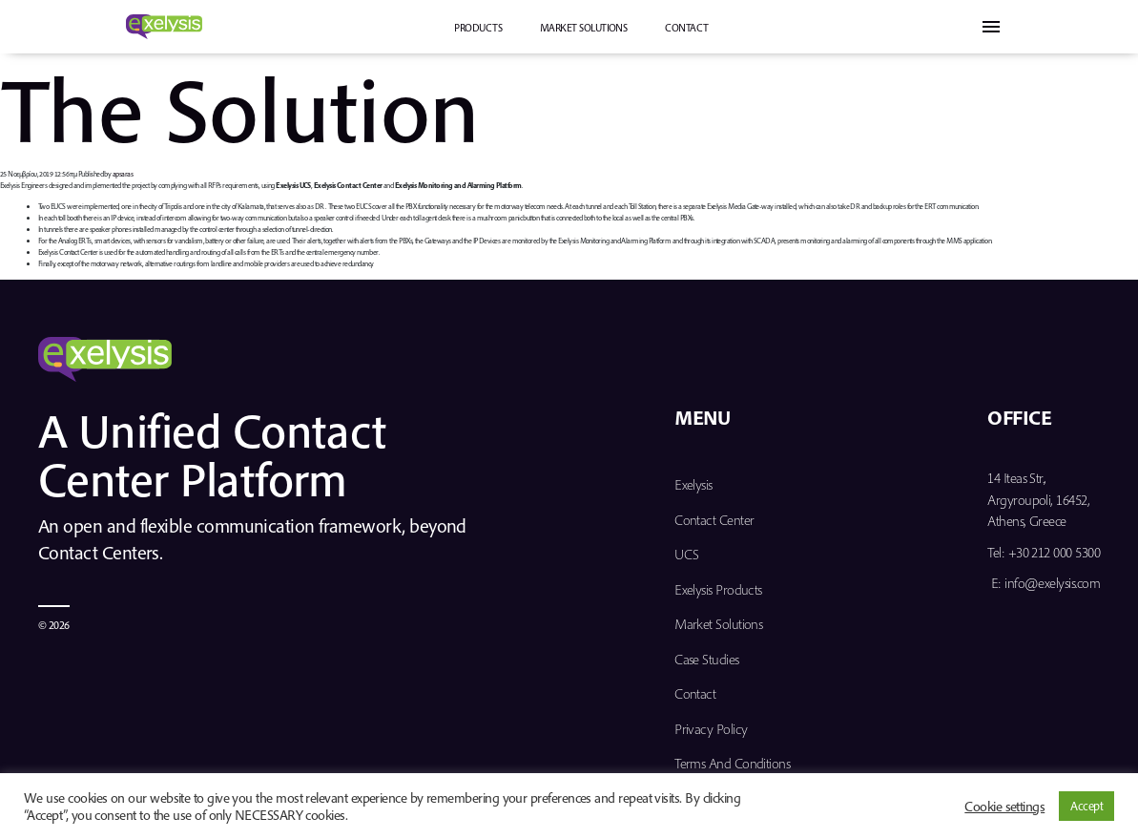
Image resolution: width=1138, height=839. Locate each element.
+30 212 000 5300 (1054, 552)
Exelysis (693, 484)
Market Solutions (583, 27)
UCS (686, 554)
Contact (686, 27)
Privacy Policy (710, 729)
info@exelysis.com (1052, 583)
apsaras (123, 173)
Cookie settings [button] (1004, 806)
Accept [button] (1086, 805)
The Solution (240, 108)
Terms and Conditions (732, 763)
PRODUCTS (478, 27)
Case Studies (706, 659)
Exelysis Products (718, 589)
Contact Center (714, 520)
